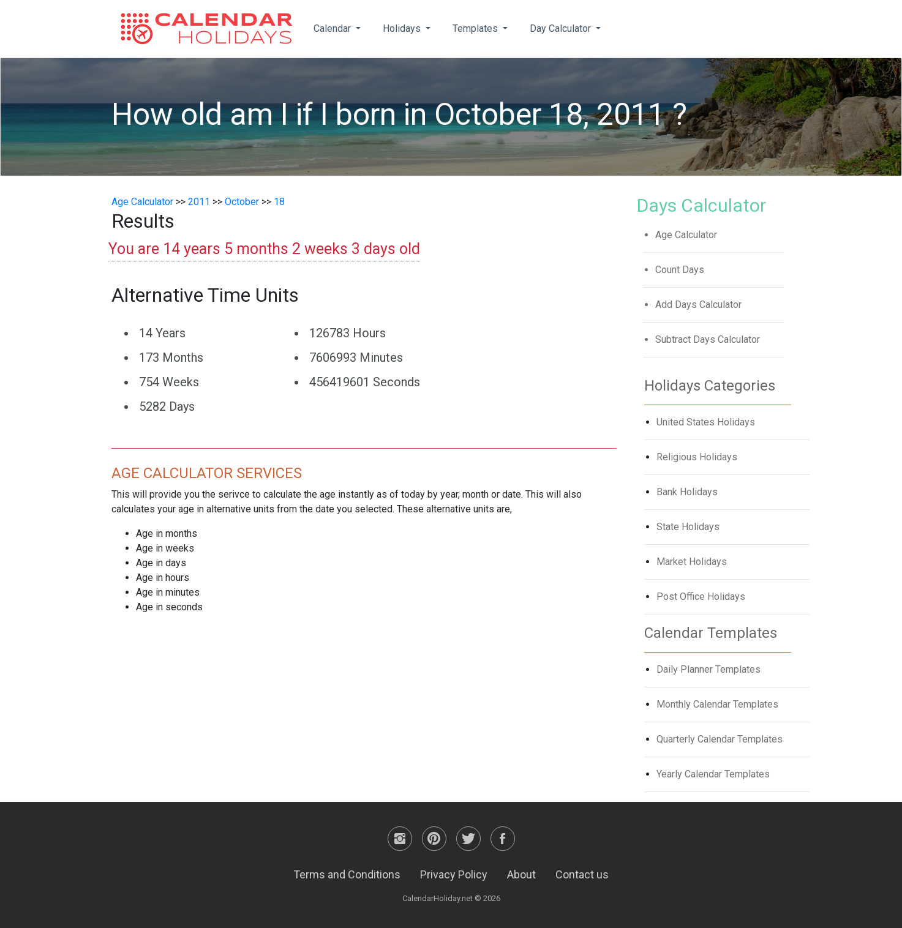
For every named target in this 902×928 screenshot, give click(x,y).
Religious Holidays (696, 457)
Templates (476, 28)
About (521, 874)
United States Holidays (705, 422)
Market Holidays (691, 561)
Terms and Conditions (346, 874)
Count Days (679, 269)
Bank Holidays (687, 492)
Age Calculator (142, 202)
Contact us (582, 874)
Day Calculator (561, 28)
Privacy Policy (453, 874)
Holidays (403, 28)
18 (279, 202)
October (242, 202)
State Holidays (688, 527)
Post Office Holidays (700, 596)
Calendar (333, 28)
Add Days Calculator (698, 304)
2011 (199, 202)
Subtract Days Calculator (707, 339)
